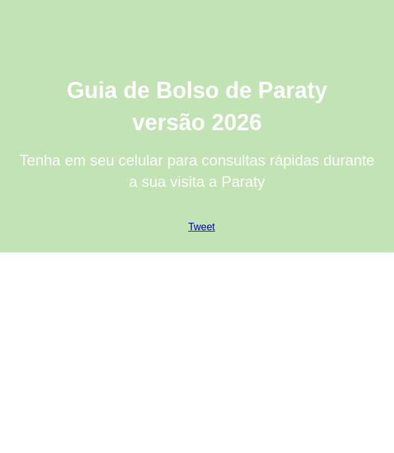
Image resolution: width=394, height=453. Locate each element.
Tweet (201, 226)
